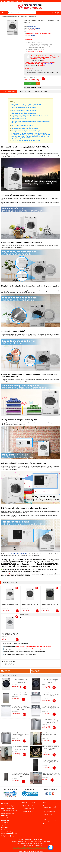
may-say (17, 16)
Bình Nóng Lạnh (5, 820)
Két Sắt (2, 829)
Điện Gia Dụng (4, 815)
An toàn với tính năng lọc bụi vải (18, 118)
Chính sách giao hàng (27, 808)
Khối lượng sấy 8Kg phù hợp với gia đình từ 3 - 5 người (23, 110)
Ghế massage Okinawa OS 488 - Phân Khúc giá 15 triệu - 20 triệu (50, 748)
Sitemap (45, 824)
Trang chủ (3, 16)
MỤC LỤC (13, 101)
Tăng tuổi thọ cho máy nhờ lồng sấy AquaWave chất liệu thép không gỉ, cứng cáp (29, 116)
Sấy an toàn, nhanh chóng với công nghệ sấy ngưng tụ (23, 113)
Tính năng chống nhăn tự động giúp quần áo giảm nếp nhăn (24, 128)
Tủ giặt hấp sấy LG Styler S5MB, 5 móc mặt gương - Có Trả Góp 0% (51, 734)
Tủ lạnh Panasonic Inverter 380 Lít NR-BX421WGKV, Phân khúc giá (50, 761)
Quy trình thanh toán (27, 806)
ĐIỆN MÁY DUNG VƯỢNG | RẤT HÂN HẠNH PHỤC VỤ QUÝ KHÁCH (30, 848)
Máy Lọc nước (4, 822)
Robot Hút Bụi (4, 827)
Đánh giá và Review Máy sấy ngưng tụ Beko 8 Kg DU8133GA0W (26, 105)
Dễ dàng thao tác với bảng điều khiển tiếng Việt (22, 125)
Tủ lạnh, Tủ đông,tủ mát (7, 813)
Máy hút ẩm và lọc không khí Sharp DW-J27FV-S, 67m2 (21, 693)
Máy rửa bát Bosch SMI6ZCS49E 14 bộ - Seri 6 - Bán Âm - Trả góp (21, 708)
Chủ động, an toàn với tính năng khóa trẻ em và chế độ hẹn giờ (25, 131)
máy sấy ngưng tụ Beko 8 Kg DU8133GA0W (16, 553)
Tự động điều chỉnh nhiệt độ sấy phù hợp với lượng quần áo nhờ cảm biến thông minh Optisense (30, 121)
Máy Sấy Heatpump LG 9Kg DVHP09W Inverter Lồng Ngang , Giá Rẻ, (21, 681)
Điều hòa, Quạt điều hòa (7, 808)
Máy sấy (33, 35)
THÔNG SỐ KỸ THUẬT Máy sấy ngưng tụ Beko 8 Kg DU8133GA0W (26, 140)
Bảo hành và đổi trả (27, 811)
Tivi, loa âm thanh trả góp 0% (8, 806)
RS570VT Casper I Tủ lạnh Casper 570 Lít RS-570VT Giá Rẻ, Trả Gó (21, 775)
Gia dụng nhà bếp (5, 817)
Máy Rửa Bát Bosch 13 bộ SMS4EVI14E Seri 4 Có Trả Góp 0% (21, 734)
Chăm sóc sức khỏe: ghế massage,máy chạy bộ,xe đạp (9, 832)
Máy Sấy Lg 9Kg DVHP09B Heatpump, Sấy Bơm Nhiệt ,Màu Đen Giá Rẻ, (50, 681)
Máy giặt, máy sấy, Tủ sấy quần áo (10, 810)
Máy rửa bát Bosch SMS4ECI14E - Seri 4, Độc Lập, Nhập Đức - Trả (51, 721)
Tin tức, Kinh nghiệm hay (7, 836)
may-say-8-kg (24, 16)
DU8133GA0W (10, 16)
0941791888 (37, 87)
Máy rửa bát (4, 825)
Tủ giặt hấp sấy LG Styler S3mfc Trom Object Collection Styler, (20, 748)
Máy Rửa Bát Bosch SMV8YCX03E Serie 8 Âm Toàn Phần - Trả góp (51, 694)
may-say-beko (32, 16)
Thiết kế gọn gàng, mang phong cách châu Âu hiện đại (23, 107)
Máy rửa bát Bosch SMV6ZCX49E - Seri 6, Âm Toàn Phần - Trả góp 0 (50, 708)
